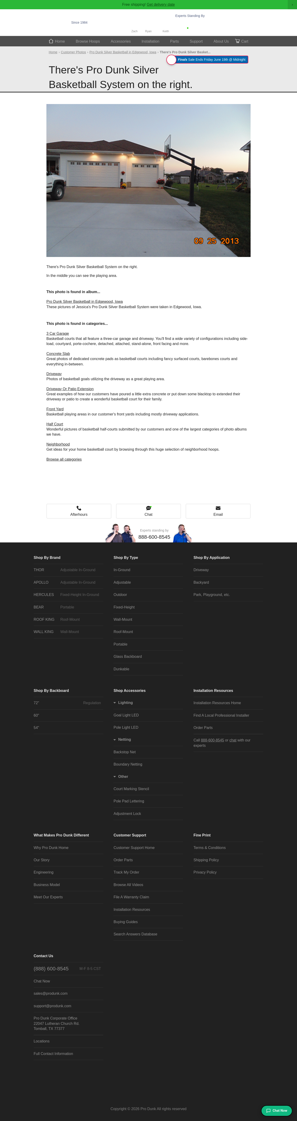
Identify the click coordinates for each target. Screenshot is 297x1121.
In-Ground (121, 570)
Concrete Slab (58, 354)
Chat (148, 514)
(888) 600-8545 (67, 969)
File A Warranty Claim (131, 897)
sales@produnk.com (51, 993)
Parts (174, 41)
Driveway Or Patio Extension (70, 389)
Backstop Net (124, 752)
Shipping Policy (206, 860)
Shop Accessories (129, 691)
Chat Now (198, 29)
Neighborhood (58, 444)
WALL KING (67, 631)
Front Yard (55, 409)
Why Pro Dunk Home (51, 848)
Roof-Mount (123, 632)
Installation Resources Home (217, 703)
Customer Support (129, 835)
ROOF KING (67, 619)
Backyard (201, 582)
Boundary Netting (127, 764)
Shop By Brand (47, 558)
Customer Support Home (134, 848)
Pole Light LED (125, 727)
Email (218, 514)
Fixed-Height (124, 607)
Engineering (43, 872)
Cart (244, 41)
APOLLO (67, 582)
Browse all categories (64, 459)
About (221, 41)
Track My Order (126, 872)
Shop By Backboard (51, 691)
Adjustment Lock (127, 814)
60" (36, 715)
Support (196, 41)
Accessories (121, 41)
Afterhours (78, 514)
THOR (67, 570)
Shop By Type (125, 558)
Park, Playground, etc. (212, 595)
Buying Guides (125, 922)
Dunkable (121, 669)
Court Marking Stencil (131, 789)
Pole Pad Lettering (128, 801)
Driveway (54, 374)
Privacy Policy (205, 872)
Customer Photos (73, 52)
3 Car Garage (57, 334)
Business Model (47, 885)
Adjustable (122, 582)
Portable (120, 644)
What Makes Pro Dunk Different (61, 835)
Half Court (54, 424)
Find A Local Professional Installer (221, 715)
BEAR (67, 607)
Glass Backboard (127, 657)
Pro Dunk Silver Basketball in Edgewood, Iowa (123, 52)
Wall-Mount (122, 619)
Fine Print (202, 835)
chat (232, 740)
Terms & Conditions (210, 848)
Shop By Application (212, 558)
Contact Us (43, 956)
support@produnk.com (52, 1006)
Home (60, 41)
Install (150, 41)
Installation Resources (213, 691)
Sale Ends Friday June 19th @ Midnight (208, 59)
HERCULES (67, 594)
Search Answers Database (135, 934)
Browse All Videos (128, 885)
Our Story (41, 860)
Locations (42, 1041)
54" (36, 728)
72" (67, 703)
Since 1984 (79, 22)
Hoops (88, 41)
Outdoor (120, 595)
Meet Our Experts (48, 897)
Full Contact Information (53, 1054)
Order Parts (203, 728)
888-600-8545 (200, 22)
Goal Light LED (126, 715)
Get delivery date (161, 4)
